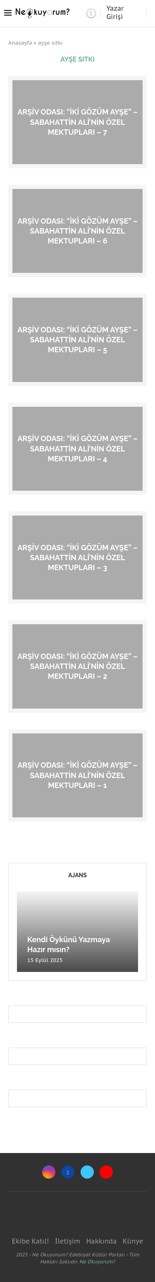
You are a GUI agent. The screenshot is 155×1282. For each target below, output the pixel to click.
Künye (133, 1241)
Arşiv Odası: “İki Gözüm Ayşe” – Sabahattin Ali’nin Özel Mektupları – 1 (77, 775)
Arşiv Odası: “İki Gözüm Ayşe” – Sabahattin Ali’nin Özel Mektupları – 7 (77, 121)
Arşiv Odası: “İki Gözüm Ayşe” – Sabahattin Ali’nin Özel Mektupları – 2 (77, 666)
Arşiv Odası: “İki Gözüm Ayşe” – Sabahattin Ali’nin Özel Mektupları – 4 (77, 448)
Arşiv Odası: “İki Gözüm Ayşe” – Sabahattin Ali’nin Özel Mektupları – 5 (77, 339)
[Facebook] (67, 1172)
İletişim (67, 1241)
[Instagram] (48, 1172)
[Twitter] (87, 1172)
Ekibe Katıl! (30, 1241)
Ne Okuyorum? (97, 1261)
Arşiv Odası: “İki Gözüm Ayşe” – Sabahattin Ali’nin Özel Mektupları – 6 (77, 230)
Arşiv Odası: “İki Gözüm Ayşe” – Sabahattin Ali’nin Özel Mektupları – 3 (77, 557)
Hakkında (101, 1241)
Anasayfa (20, 42)
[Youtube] (106, 1172)
